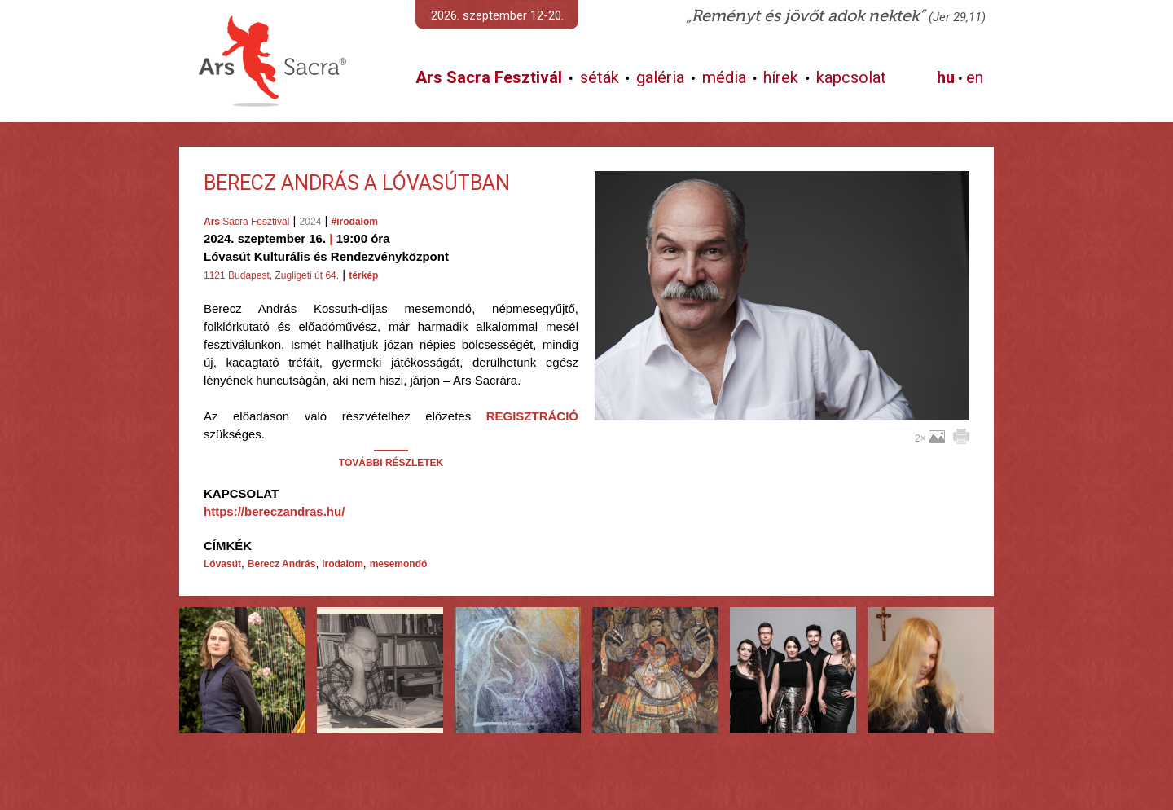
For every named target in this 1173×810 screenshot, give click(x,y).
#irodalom (355, 221)
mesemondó (399, 564)
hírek (780, 77)
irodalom (342, 564)
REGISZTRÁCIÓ (532, 416)
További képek (781, 401)
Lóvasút (222, 564)
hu (946, 77)
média (724, 77)
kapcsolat (851, 77)
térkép (363, 275)
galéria (660, 77)
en (974, 77)
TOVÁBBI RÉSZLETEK (391, 463)
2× (930, 438)
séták (599, 77)
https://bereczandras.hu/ (274, 511)
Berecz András (282, 564)
